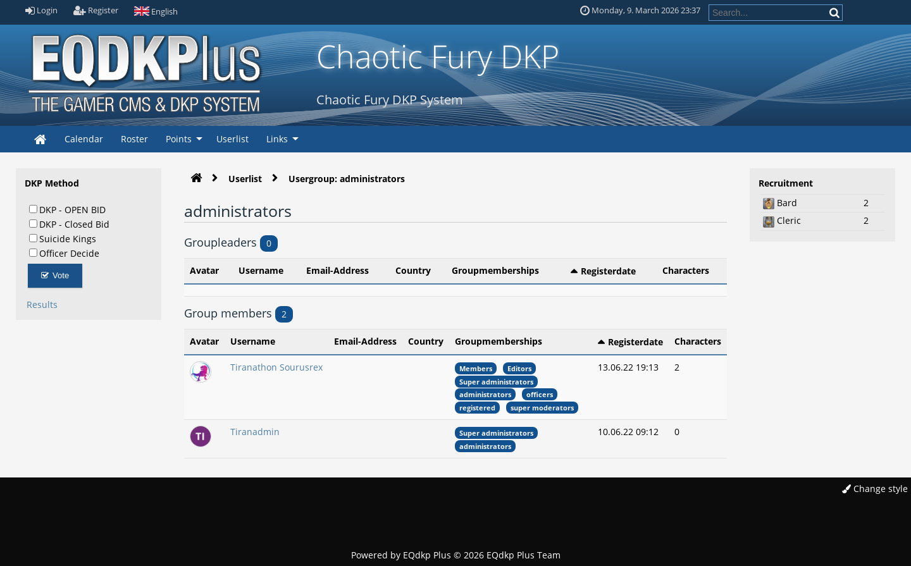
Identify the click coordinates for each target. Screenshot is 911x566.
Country (413, 270)
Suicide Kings (62, 238)
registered (477, 407)
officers (539, 394)
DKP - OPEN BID (67, 209)
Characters (685, 270)
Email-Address (337, 270)
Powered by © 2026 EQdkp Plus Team (456, 555)
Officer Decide (64, 253)
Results (42, 304)
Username (261, 270)
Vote (55, 275)
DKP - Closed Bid (69, 224)
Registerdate (608, 271)
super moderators (542, 407)
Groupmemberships (495, 270)
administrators (485, 394)
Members (475, 368)
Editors (519, 368)
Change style (875, 489)
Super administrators (496, 381)
